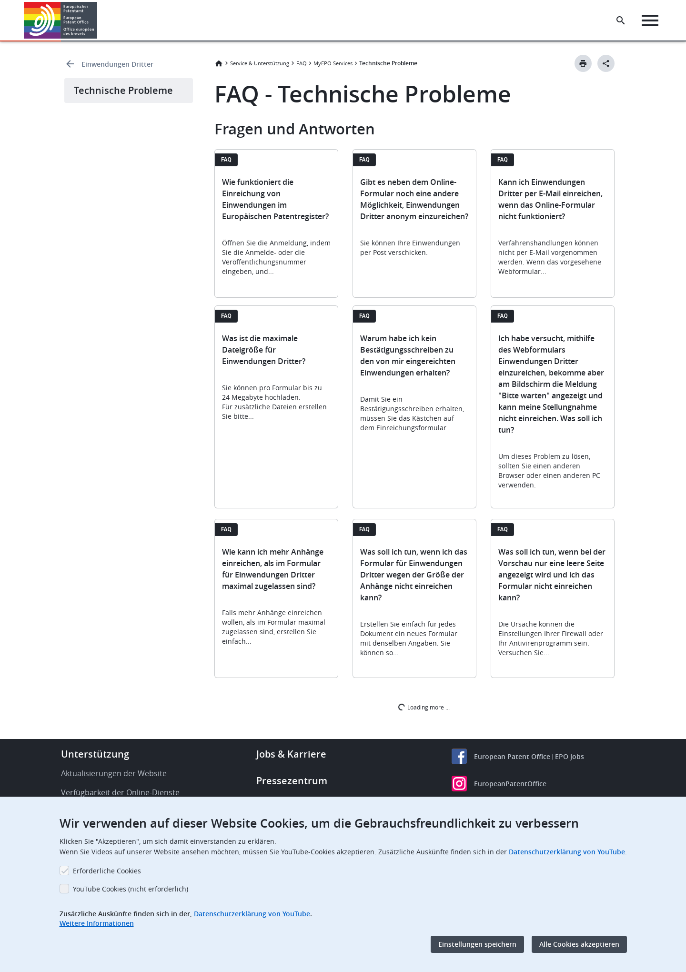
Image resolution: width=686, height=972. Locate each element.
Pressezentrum (291, 780)
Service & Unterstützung (259, 63)
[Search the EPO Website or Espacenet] (621, 20)
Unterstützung (95, 754)
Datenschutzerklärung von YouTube (567, 851)
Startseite (218, 63)
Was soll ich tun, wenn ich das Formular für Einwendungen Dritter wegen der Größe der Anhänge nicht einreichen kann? (413, 575)
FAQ (301, 63)
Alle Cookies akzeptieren (579, 944)
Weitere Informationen (97, 923)
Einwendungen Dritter (117, 64)
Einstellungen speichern (477, 944)
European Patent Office (512, 756)
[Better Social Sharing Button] (606, 63)
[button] (99, 20)
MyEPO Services (333, 63)
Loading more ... (423, 706)
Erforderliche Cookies (107, 870)
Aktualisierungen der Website (114, 773)
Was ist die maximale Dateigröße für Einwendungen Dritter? (263, 349)
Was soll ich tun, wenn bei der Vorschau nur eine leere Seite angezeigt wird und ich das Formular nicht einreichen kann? (551, 575)
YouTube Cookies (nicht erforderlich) (130, 888)
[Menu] (651, 20)
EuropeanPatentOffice (510, 783)
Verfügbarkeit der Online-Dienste (120, 792)
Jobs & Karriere (291, 754)
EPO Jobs (569, 756)
